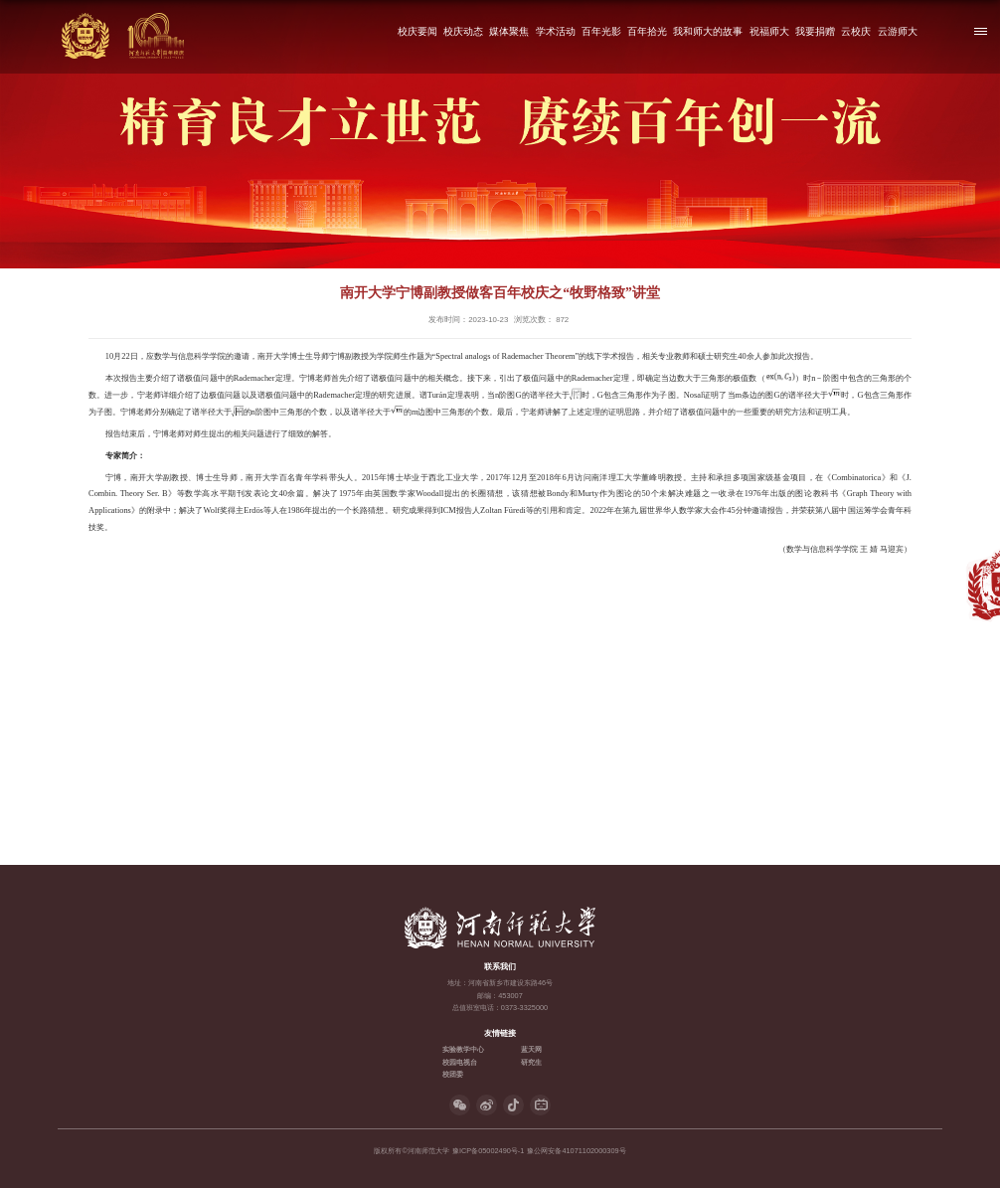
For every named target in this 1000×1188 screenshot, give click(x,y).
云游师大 (897, 31)
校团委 (452, 1074)
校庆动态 (463, 31)
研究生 (531, 1062)
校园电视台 (459, 1062)
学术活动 (556, 31)
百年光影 (601, 31)
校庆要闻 (417, 31)
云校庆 (856, 31)
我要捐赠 (815, 31)
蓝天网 (531, 1049)
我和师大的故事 (709, 31)
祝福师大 (769, 31)
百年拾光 (647, 31)
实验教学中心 (463, 1049)
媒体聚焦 (509, 31)
